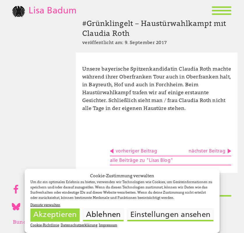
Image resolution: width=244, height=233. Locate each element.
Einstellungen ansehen (170, 215)
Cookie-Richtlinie (44, 225)
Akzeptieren (55, 215)
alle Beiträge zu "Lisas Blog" (141, 160)
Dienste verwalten (45, 205)
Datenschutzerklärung (79, 225)
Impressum (108, 225)
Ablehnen (103, 215)
